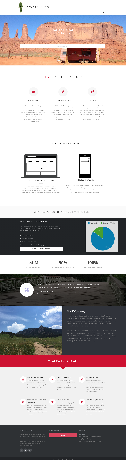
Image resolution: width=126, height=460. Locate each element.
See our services (63, 46)
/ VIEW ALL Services (80, 209)
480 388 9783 (82, 432)
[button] (103, 12)
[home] (23, 8)
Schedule (63, 432)
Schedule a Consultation (41, 246)
